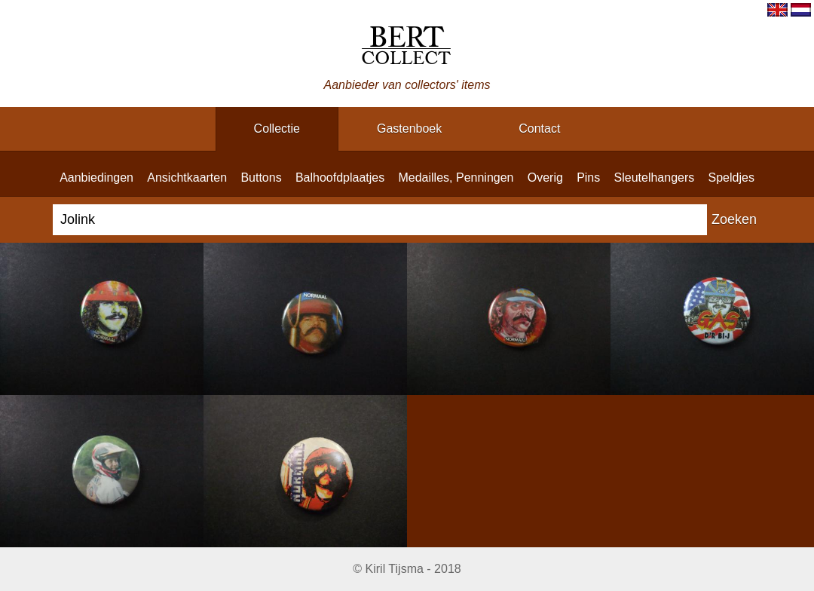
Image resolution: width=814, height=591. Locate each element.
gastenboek (409, 128)
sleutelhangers (654, 177)
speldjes (731, 177)
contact (539, 128)
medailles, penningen (455, 177)
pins (588, 177)
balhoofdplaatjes (339, 177)
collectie (277, 128)
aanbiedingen (96, 177)
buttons (260, 177)
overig (545, 177)
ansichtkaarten (187, 177)
